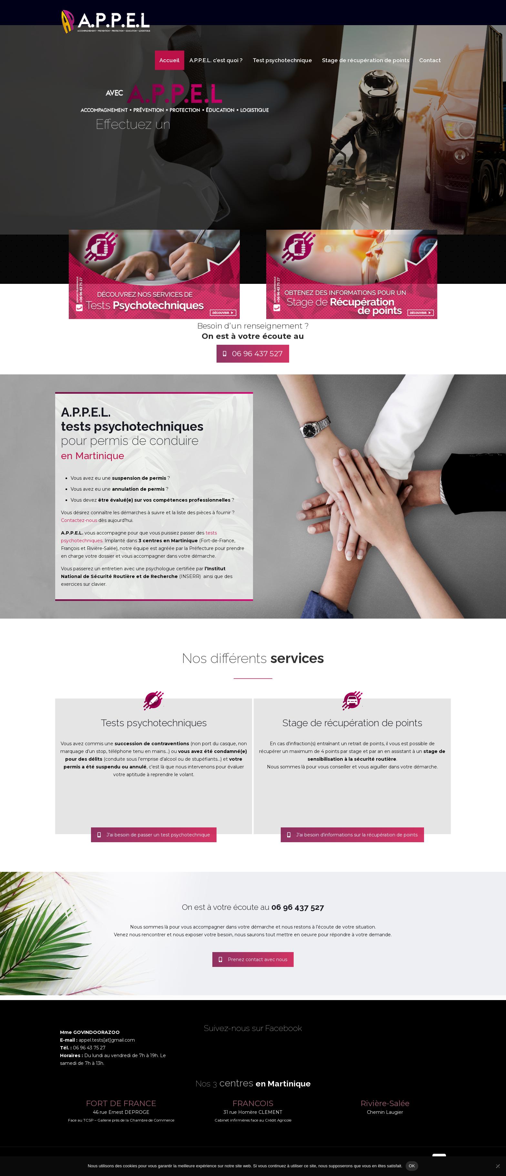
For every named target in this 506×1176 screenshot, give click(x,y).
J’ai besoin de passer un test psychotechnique (153, 845)
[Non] (498, 1166)
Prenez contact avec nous (253, 970)
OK (412, 1165)
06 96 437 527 (253, 366)
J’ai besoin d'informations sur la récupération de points (352, 845)
